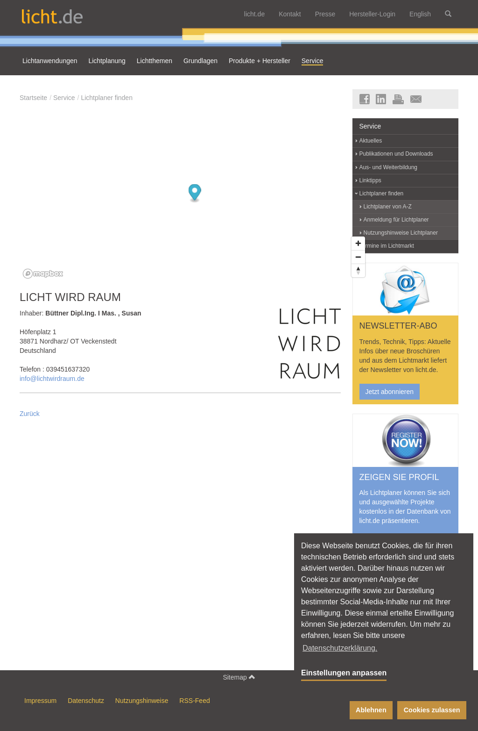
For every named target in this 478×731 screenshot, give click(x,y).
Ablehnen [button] (371, 710)
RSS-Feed (194, 700)
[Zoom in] (358, 243)
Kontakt (290, 14)
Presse (325, 14)
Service (64, 97)
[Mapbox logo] (42, 273)
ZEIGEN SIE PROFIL (399, 477)
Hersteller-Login (372, 14)
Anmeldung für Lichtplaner (396, 219)
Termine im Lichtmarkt (386, 246)
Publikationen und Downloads (396, 153)
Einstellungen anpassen (344, 673)
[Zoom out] (358, 257)
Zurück (30, 413)
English (420, 14)
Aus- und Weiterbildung (388, 167)
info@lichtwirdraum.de (52, 378)
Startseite (33, 97)
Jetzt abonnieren (390, 391)
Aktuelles (370, 140)
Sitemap (239, 677)
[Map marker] (195, 193)
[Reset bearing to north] (358, 270)
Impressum (40, 700)
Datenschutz (86, 700)
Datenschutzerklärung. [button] (339, 648)
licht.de (254, 14)
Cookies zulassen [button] (432, 710)
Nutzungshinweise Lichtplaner (401, 232)
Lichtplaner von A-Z (388, 206)
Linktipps (370, 180)
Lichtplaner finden (107, 97)
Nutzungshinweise (142, 700)
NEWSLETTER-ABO (398, 325)
